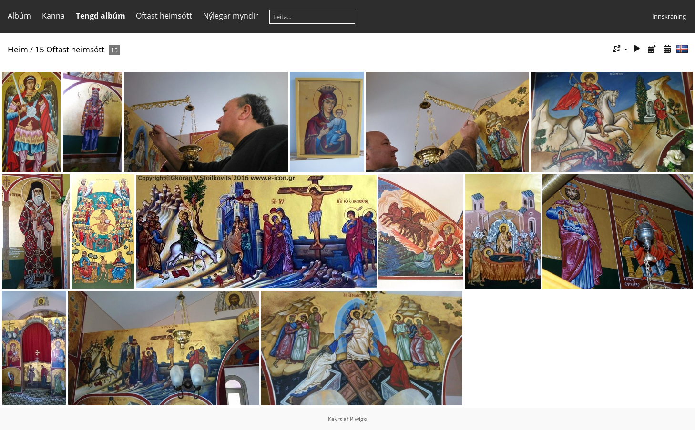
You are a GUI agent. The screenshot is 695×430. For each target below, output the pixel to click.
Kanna (53, 15)
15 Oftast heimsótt (69, 49)
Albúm (19, 15)
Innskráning (669, 16)
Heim (18, 49)
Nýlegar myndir (230, 15)
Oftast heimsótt (164, 15)
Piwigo (358, 419)
